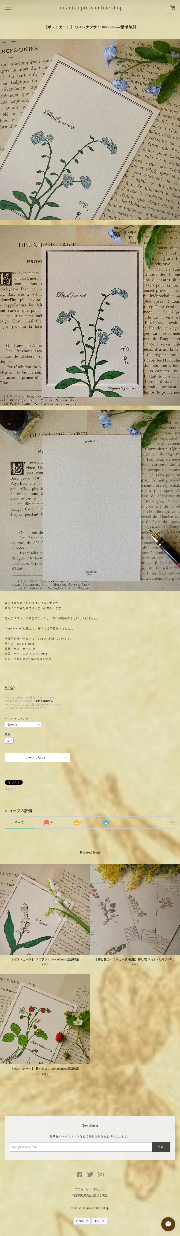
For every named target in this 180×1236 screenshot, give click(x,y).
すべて (19, 822)
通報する (11, 789)
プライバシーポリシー (90, 1189)
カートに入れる (36, 757)
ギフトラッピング (17, 718)
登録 (161, 1147)
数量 (8, 734)
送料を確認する (44, 701)
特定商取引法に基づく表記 (90, 1195)
